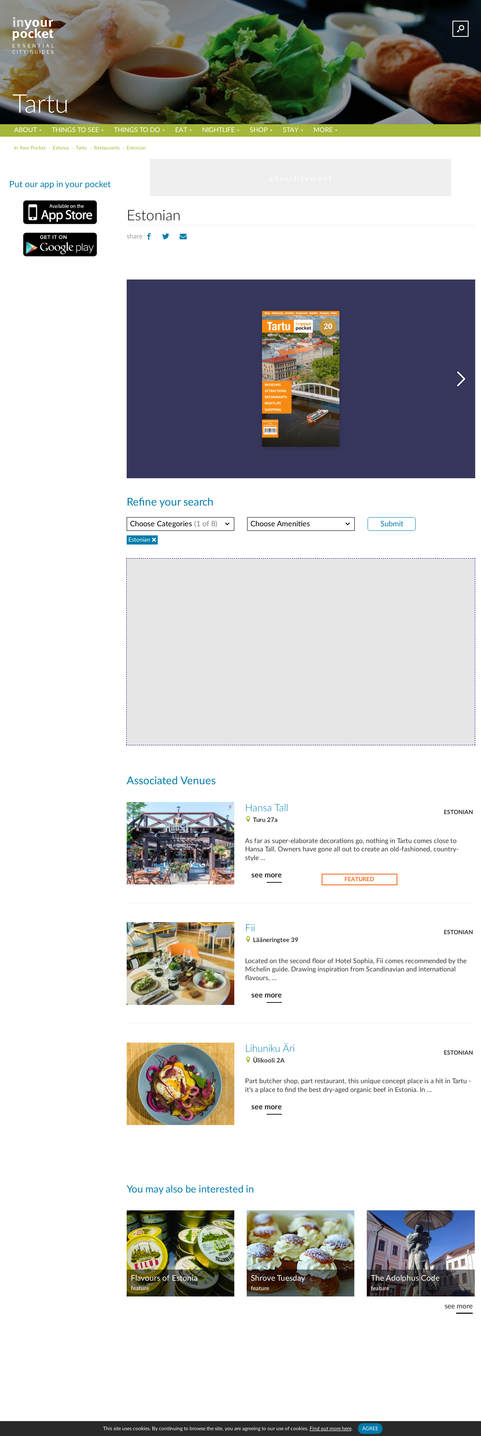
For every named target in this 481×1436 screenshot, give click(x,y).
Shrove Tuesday (277, 1277)
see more (266, 865)
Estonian (458, 811)
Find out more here (331, 1428)
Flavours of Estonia (163, 1277)
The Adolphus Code (405, 1277)
